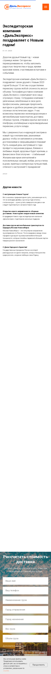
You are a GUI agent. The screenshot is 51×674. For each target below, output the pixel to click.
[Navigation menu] (45, 7)
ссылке (6, 671)
